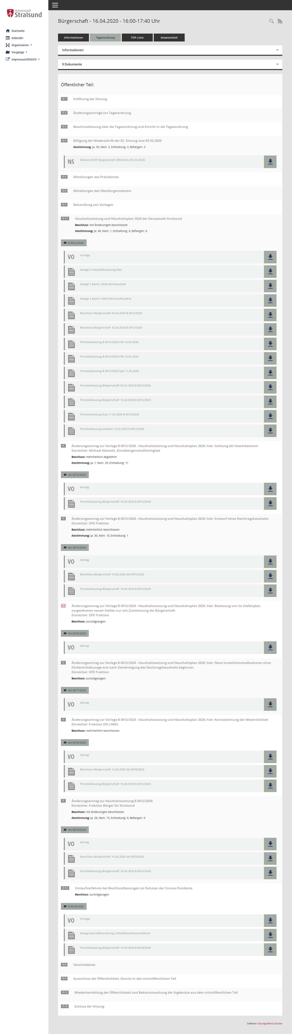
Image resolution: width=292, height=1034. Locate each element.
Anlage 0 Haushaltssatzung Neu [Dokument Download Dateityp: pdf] (101, 269)
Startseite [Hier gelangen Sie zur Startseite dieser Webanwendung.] (15, 31)
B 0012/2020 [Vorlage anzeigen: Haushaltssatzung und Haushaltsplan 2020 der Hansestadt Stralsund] (76, 243)
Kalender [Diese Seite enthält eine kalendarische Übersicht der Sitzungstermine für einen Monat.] (14, 38)
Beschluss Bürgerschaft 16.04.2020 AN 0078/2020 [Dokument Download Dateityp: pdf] (112, 769)
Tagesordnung (105, 37)
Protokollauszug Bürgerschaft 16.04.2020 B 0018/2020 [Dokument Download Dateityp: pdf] (115, 947)
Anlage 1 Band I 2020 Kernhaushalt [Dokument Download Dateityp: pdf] (103, 284)
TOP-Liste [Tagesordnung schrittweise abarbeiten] (137, 37)
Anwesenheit (169, 37)
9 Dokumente (72, 64)
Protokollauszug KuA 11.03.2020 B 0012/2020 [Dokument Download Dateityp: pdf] (109, 414)
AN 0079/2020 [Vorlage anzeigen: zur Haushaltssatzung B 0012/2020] (77, 830)
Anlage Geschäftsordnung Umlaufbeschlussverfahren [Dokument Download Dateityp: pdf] (115, 933)
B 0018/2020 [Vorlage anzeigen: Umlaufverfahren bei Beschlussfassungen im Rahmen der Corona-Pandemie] (76, 906)
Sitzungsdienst (270, 1023)
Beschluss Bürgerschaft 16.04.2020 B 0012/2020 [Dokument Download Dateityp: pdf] (111, 327)
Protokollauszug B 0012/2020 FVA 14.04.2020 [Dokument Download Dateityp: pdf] (109, 356)
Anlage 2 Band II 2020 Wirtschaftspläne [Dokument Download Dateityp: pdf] (105, 298)
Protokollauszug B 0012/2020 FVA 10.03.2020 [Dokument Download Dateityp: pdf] (109, 342)
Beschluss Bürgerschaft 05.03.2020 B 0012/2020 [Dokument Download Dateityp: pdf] (111, 313)
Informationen (73, 37)
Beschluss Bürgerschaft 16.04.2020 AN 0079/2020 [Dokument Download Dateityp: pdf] (112, 856)
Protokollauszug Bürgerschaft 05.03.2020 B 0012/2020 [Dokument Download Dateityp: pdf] (115, 385)
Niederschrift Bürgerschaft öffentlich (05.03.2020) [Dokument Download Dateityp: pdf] (112, 160)
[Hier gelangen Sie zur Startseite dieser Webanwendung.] (24, 13)
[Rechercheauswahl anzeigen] (271, 21)
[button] (24, 45)
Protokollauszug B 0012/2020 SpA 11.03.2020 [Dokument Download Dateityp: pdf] (109, 371)
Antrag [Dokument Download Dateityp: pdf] (84, 487)
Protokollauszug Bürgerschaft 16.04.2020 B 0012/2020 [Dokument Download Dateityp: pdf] (115, 400)
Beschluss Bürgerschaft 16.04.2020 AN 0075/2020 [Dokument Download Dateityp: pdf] (112, 574)
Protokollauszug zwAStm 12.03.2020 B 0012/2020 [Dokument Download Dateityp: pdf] (112, 429)
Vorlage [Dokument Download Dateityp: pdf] (85, 255)
